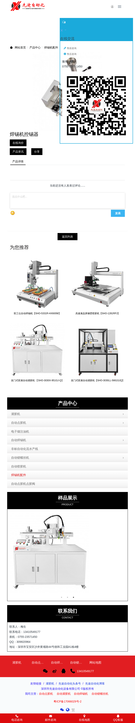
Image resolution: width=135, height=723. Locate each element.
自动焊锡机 (68, 440)
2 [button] (67, 597)
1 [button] (62, 597)
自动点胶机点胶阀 (23, 483)
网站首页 (20, 47)
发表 (118, 213)
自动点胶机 (68, 423)
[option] (67, 553)
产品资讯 (18, 151)
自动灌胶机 (64, 693)
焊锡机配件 (51, 47)
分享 (37, 151)
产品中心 (35, 47)
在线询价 (18, 142)
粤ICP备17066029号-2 (67, 701)
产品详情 (17, 161)
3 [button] (73, 597)
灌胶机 (68, 414)
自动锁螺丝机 (68, 458)
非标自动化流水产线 (24, 448)
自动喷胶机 (18, 466)
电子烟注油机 (20, 431)
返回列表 (67, 236)
